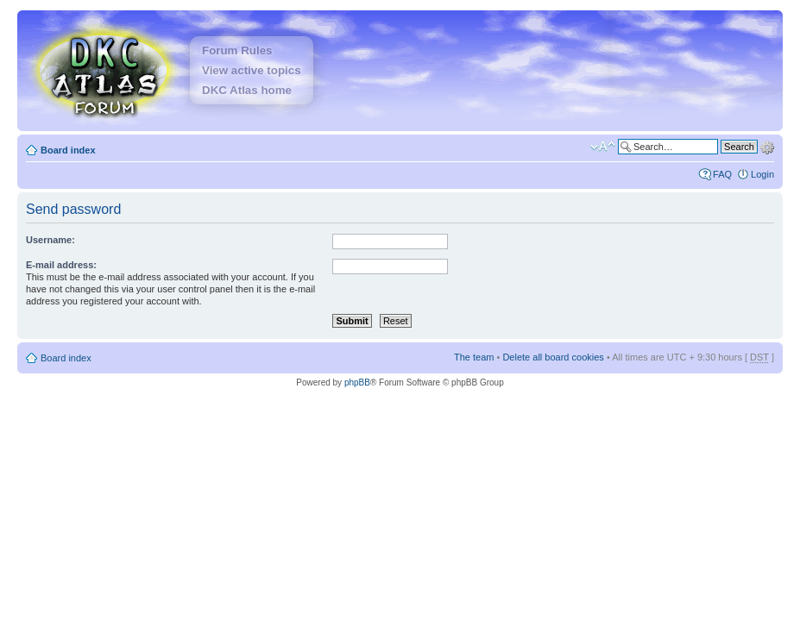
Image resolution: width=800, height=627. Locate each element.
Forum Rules (237, 50)
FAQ (722, 174)
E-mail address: (61, 265)
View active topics (251, 70)
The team (474, 357)
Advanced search (767, 146)
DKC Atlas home (247, 90)
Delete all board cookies (552, 357)
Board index (68, 150)
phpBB (357, 382)
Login (762, 174)
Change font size (602, 146)
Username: (50, 240)
